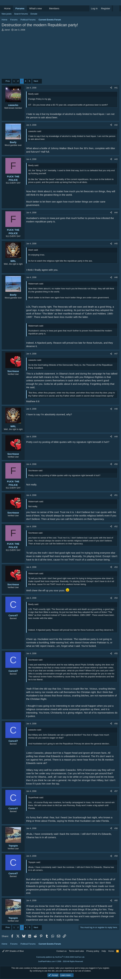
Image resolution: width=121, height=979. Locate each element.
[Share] (111, 88)
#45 (116, 243)
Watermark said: (36, 283)
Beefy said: (33, 94)
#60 (116, 900)
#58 (116, 828)
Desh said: (33, 250)
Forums (19, 8)
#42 (116, 125)
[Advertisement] (60, 56)
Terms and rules (76, 951)
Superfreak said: (36, 797)
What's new (35, 8)
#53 (116, 567)
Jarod (7, 30)
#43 (116, 159)
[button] (44, 8)
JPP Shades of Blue (13, 951)
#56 (116, 724)
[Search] (116, 8)
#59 (116, 856)
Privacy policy (92, 951)
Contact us (61, 951)
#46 (116, 277)
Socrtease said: (35, 470)
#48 (116, 409)
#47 (116, 354)
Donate (33, 14)
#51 (116, 495)
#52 (116, 526)
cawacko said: (35, 131)
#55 (116, 653)
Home (7, 8)
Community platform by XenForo (60, 957)
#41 (116, 88)
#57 (116, 791)
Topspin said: (34, 862)
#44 (116, 212)
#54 (116, 598)
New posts (7, 14)
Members (54, 8)
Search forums (21, 14)
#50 (116, 464)
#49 (116, 436)
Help (104, 951)
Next (36, 81)
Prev (8, 81)
